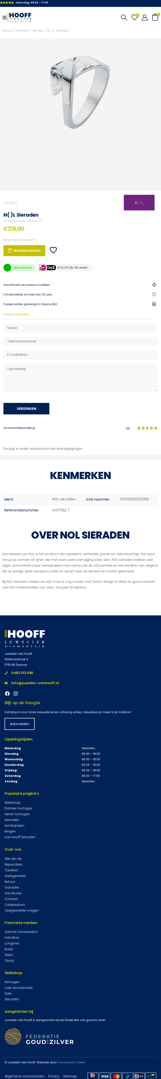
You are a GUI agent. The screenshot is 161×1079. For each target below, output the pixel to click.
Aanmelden (19, 724)
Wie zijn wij (13, 858)
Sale (8, 993)
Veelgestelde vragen (22, 910)
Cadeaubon (15, 904)
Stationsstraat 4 (16, 659)
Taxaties (11, 870)
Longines (12, 943)
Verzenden (26, 408)
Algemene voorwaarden (25, 1076)
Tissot (9, 960)
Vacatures (13, 893)
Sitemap (70, 1076)
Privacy (54, 1076)
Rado (9, 949)
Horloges (12, 982)
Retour (10, 881)
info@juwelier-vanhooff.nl (32, 683)
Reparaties (13, 864)
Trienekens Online (71, 1062)
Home (7, 30)
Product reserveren (16, 314)
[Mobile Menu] (6, 17)
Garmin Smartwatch (21, 932)
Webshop (12, 802)
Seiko (9, 955)
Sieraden (22, 30)
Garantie (12, 887)
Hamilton (12, 937)
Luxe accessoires (19, 987)
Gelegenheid (15, 876)
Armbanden (14, 825)
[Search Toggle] (123, 17)
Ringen (38, 30)
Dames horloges (18, 808)
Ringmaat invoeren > (20, 240)
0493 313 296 (19, 673)
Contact (11, 899)
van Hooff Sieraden (20, 837)
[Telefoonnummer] (80, 341)
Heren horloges (17, 814)
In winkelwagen (27, 250)
